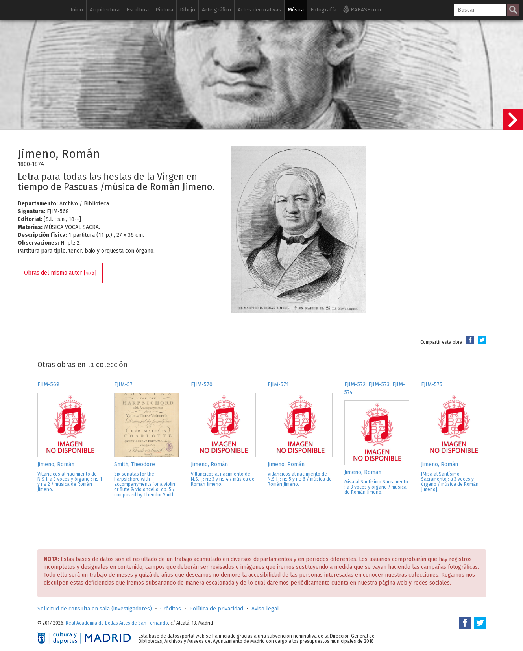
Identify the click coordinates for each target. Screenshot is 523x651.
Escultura (137, 9)
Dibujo (187, 9)
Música (296, 9)
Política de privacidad (216, 608)
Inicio (76, 9)
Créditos (170, 608)
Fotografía (323, 9)
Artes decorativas (259, 9)
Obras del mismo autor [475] (60, 272)
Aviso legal (265, 608)
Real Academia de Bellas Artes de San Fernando (117, 623)
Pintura (164, 9)
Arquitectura (105, 9)
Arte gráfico (216, 9)
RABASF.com (362, 9)
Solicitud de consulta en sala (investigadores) (94, 608)
